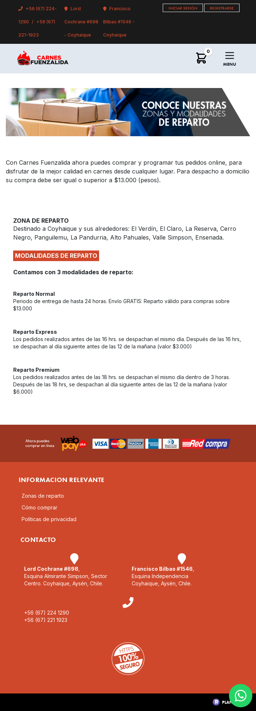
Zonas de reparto (43, 496)
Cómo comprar (39, 507)
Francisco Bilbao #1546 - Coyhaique (119, 22)
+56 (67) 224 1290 (46, 612)
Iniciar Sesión (183, 8)
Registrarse (222, 8)
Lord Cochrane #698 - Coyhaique (81, 22)
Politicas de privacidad (49, 519)
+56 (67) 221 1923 (45, 620)
